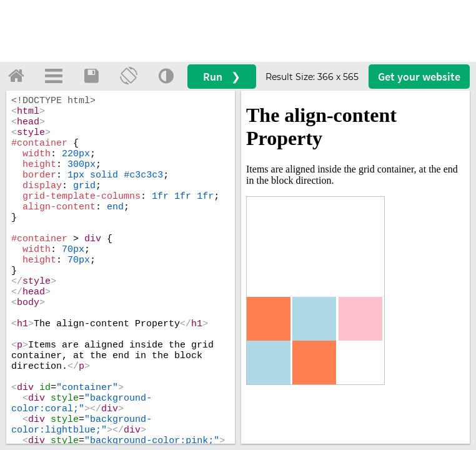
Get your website (419, 76)
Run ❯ (221, 76)
